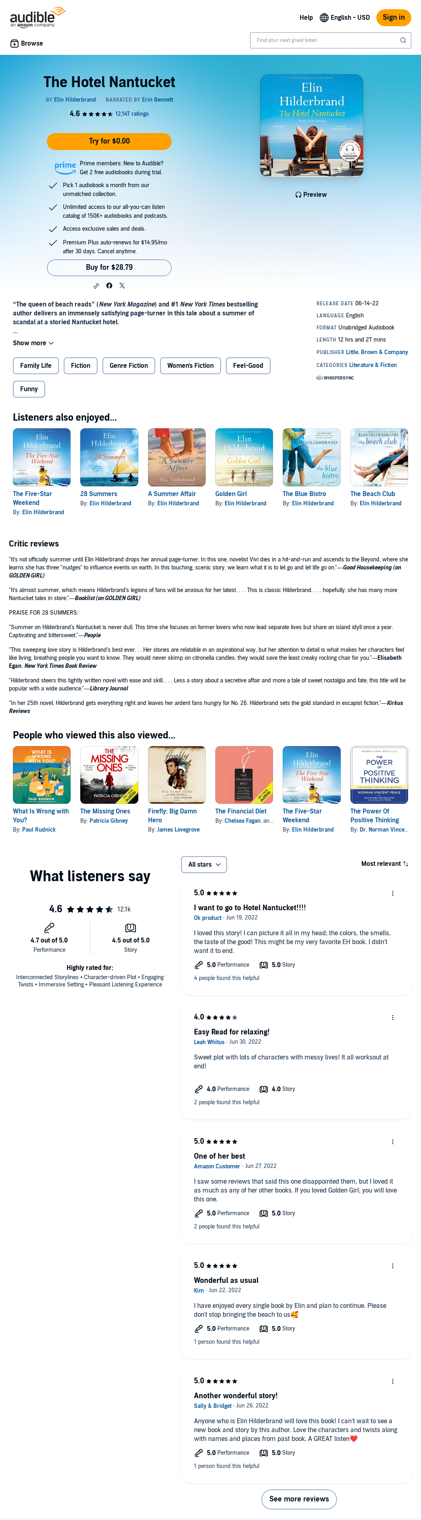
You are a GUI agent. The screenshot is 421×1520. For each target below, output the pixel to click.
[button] (96, 286)
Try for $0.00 (109, 141)
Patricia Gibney (109, 820)
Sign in (394, 17)
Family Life (36, 366)
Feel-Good (248, 366)
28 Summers (98, 494)
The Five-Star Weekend (302, 815)
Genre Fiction (129, 366)
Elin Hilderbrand (43, 512)
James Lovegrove (178, 829)
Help (306, 18)
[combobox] (330, 40)
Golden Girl (231, 494)
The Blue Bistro (304, 494)
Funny (29, 389)
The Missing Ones (105, 811)
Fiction (80, 366)
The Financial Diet (241, 811)
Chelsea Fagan (243, 820)
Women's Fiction (190, 366)
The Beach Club (372, 494)
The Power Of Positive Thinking (374, 815)
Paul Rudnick (39, 829)
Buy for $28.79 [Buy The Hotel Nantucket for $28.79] (109, 267)
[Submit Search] (404, 40)
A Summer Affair (172, 494)
